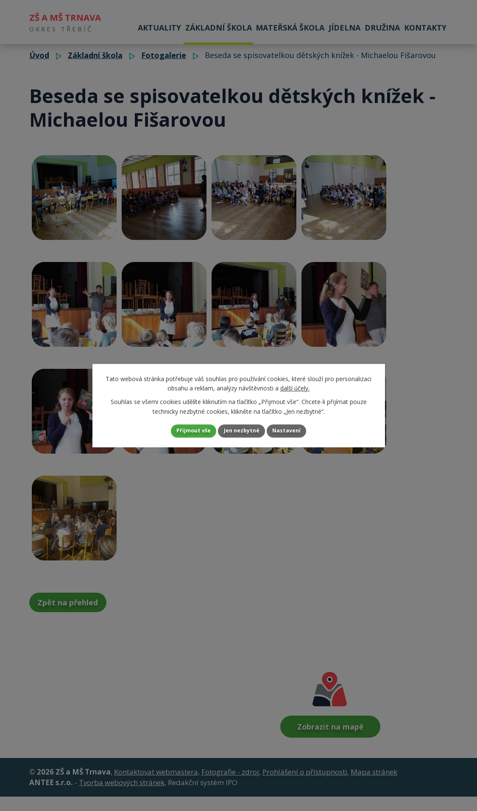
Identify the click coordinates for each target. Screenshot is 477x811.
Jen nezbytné (242, 431)
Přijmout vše (183, 431)
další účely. (295, 387)
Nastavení (297, 431)
